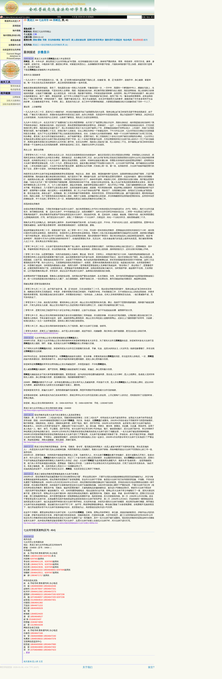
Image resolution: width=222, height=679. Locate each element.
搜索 (144, 17)
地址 (148, 17)
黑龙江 (31, 20)
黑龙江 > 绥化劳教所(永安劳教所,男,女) (50, 45)
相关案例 (28, 661)
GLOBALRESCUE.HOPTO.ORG (15, 17)
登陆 (59, 17)
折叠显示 (43, 52)
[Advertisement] (66, 675)
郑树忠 (56, 20)
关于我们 (87, 667)
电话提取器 (15, 89)
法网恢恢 (17, 97)
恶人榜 (35, 661)
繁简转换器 (15, 86)
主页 (41, 661)
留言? (151, 667)
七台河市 (44, 20)
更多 (28, 652)
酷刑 (146, 40)
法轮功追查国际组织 (11, 104)
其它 (152, 17)
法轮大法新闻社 (13, 100)
